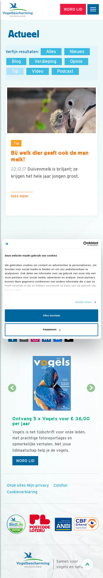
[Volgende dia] (91, 428)
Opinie (76, 61)
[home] (27, 10)
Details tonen (83, 302)
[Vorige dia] (11, 428)
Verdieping (45, 61)
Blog (16, 61)
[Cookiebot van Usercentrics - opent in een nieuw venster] (74, 244)
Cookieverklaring (22, 492)
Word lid (25, 461)
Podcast (65, 71)
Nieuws (77, 51)
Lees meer (20, 196)
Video (37, 71)
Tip (15, 71)
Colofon (60, 485)
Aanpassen (52, 329)
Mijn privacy (38, 485)
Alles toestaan (51, 315)
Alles (51, 51)
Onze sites (16, 485)
